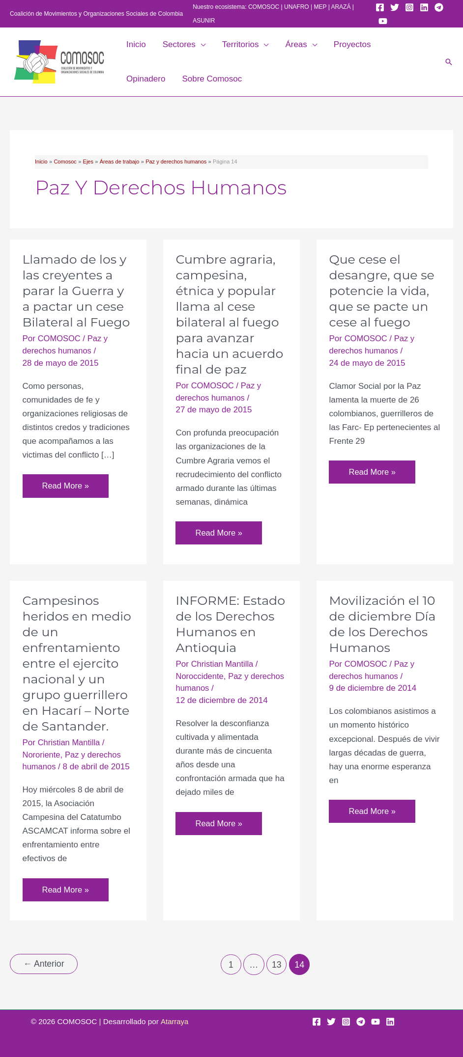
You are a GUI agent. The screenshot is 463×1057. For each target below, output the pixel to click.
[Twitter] (394, 7)
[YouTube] (382, 21)
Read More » (66, 488)
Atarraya (174, 1021)
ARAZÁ (340, 6)
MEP (320, 6)
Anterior (45, 965)
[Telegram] (438, 7)
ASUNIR (204, 20)
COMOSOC (263, 6)
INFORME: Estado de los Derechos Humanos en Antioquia (217, 632)
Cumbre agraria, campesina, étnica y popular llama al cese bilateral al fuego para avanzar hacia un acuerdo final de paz (231, 314)
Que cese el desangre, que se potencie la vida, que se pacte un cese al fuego (383, 290)
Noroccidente (200, 692)
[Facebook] (380, 7)
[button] (200, 44)
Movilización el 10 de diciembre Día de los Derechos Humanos (384, 624)
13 (278, 966)
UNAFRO (296, 6)
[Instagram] (409, 7)
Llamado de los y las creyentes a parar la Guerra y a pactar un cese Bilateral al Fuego (78, 290)
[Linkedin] (424, 7)
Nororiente (42, 754)
